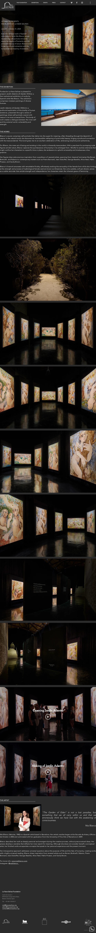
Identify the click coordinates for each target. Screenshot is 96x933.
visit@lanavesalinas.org (9, 905)
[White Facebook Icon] (77, 3)
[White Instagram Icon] (82, 3)
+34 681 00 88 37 (10, 901)
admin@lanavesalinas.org (10, 907)
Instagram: (9, 863)
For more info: (5, 861)
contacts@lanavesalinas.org (10, 908)
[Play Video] (48, 717)
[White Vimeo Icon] (71, 3)
